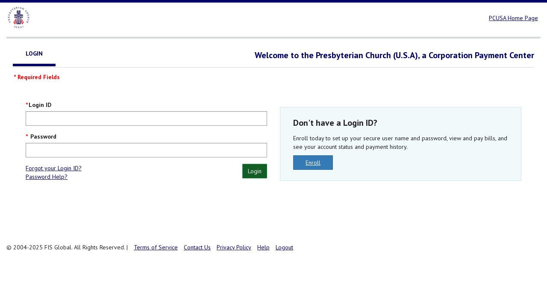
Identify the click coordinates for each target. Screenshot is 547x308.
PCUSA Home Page (513, 18)
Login (255, 171)
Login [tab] (34, 53)
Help (263, 247)
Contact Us (197, 247)
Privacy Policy (234, 247)
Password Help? (47, 177)
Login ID (40, 105)
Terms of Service (156, 247)
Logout (284, 247)
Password (42, 136)
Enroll (313, 162)
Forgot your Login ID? (54, 168)
